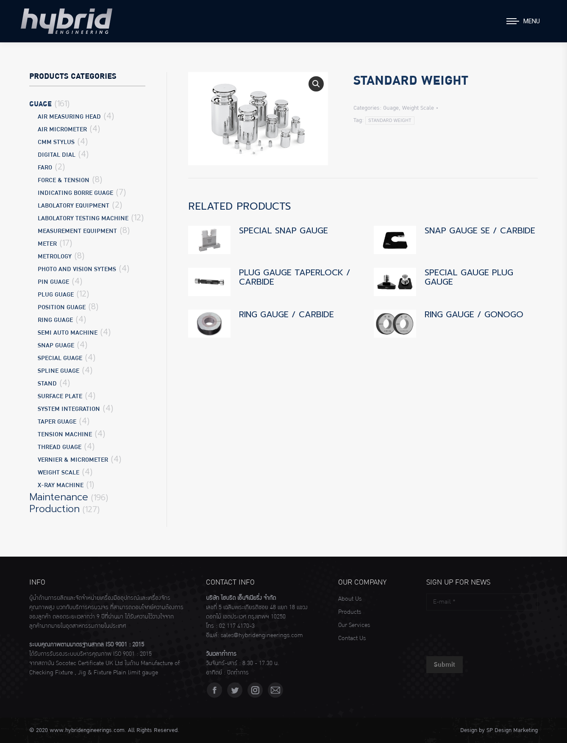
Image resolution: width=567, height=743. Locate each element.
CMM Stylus (56, 142)
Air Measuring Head (69, 117)
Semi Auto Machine (67, 333)
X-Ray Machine (60, 485)
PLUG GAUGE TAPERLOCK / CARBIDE (294, 277)
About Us (349, 599)
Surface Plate (60, 396)
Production (54, 509)
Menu (531, 21)
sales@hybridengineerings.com (262, 635)
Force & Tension (63, 180)
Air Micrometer (62, 129)
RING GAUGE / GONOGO (474, 314)
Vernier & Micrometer (73, 460)
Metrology (55, 256)
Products (349, 612)
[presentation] (490, 631)
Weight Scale (418, 108)
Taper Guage (57, 422)
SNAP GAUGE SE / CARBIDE (480, 230)
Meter (47, 244)
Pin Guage (53, 282)
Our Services (354, 625)
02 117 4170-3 (237, 626)
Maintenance (58, 497)
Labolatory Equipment (73, 206)
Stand (47, 383)
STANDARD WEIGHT (389, 120)
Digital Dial (56, 155)
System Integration (69, 409)
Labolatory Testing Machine (83, 218)
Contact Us (352, 638)
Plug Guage (56, 294)
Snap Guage (56, 345)
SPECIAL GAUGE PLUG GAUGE (469, 277)
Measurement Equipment (77, 231)
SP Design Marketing (512, 730)
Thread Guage (59, 447)
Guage (391, 108)
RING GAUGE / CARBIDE (286, 314)
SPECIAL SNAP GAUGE (283, 230)
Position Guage (62, 307)
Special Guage (60, 358)
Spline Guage (58, 371)
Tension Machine (65, 434)
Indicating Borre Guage (75, 193)
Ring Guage (55, 320)
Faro (45, 167)
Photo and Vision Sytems (77, 269)
